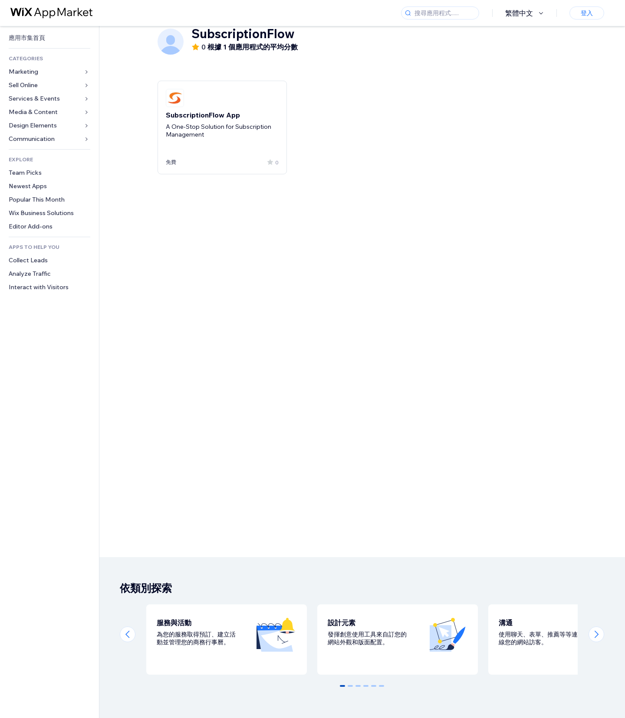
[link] (49, 38)
